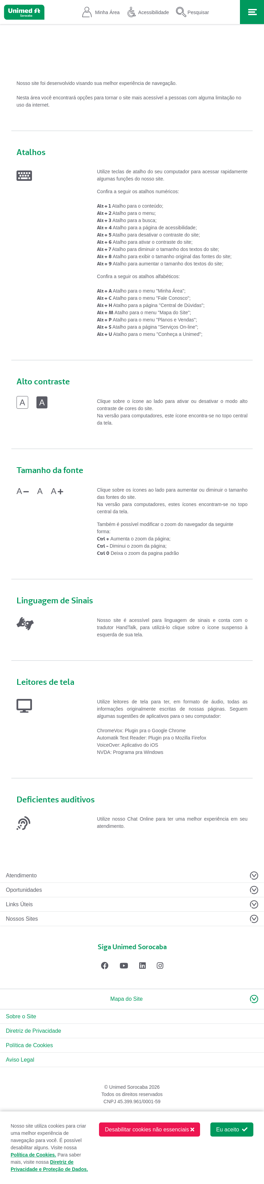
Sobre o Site (21, 1016)
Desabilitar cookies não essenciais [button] (149, 1129)
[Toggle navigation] (252, 12)
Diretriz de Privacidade (33, 1031)
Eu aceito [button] (232, 1129)
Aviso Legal (20, 1060)
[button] (132, 999)
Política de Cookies (29, 1045)
